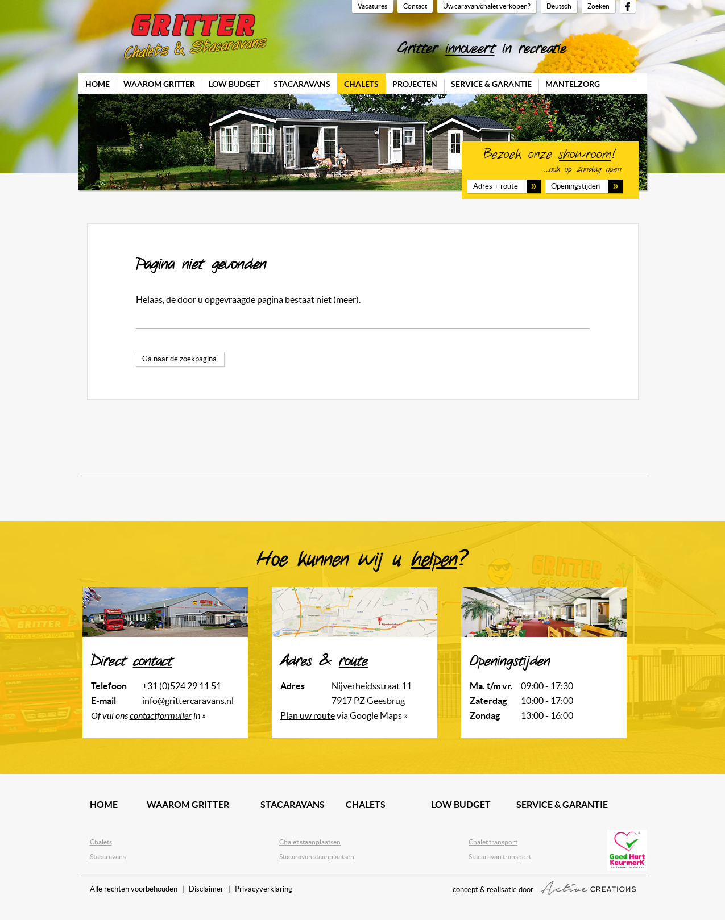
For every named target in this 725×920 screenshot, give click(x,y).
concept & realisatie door (544, 888)
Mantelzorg (572, 84)
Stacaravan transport (500, 856)
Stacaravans (302, 84)
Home (97, 84)
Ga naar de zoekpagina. (180, 359)
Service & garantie (491, 84)
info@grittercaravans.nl (188, 701)
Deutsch (558, 6)
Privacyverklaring (263, 889)
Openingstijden (575, 186)
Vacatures (372, 6)
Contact (415, 6)
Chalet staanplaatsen (310, 842)
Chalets (361, 84)
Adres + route (495, 186)
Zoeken (598, 6)
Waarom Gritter (159, 84)
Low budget (234, 84)
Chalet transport (493, 842)
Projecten (414, 84)
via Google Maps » (344, 715)
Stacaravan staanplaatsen (316, 856)
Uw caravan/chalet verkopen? (487, 6)
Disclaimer (206, 889)
